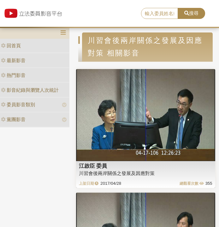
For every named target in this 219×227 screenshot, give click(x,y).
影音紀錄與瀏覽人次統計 (30, 90)
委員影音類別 (18, 104)
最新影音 (13, 60)
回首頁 (11, 45)
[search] (159, 13)
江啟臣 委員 (93, 166)
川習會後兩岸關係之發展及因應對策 (117, 173)
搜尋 (191, 13)
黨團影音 (13, 119)
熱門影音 (13, 75)
